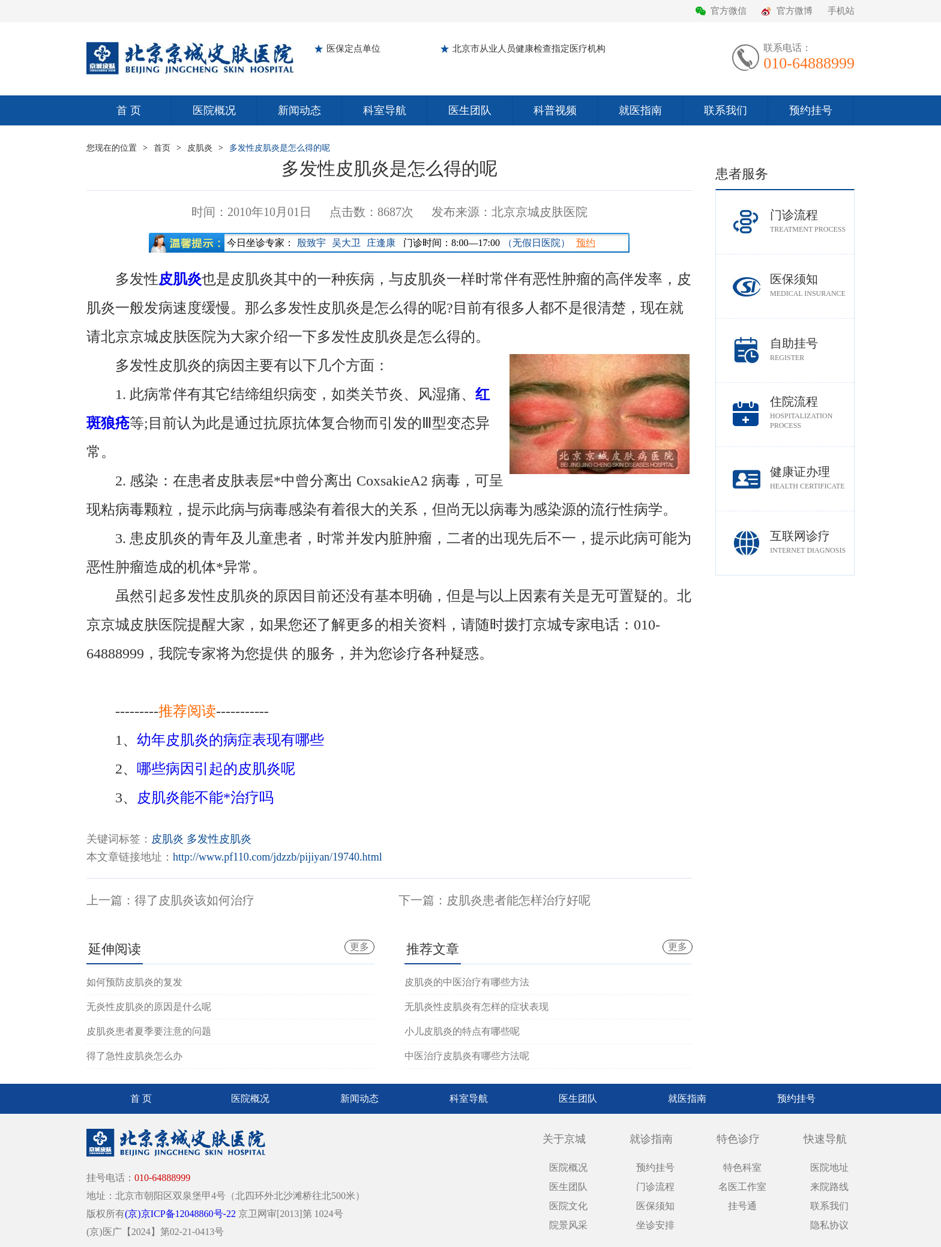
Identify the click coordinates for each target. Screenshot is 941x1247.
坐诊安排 (655, 1225)
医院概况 (214, 110)
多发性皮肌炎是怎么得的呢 (279, 147)
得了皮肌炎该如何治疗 (194, 900)
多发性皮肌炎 (219, 839)
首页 (162, 147)
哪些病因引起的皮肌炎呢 (216, 769)
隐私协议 (829, 1225)
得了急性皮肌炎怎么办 (134, 1056)
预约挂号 (810, 110)
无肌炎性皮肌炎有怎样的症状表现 (476, 1007)
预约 (585, 243)
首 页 (128, 110)
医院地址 (829, 1167)
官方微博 (795, 11)
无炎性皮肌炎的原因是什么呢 (148, 1007)
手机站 (841, 11)
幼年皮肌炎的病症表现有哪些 (230, 740)
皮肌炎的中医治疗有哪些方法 (466, 982)
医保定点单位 (353, 48)
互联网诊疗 (812, 542)
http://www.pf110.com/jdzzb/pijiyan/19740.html (277, 857)
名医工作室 (742, 1187)
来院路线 (829, 1187)
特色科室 (742, 1167)
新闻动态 (299, 110)
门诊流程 (812, 221)
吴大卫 (346, 243)
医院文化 (568, 1206)
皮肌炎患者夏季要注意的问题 (148, 1031)
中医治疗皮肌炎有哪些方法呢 (466, 1056)
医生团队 (470, 110)
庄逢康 (381, 243)
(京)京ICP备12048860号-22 (180, 1214)
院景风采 (568, 1225)
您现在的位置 (111, 147)
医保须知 (812, 285)
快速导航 (825, 1139)
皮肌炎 (199, 147)
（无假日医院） (536, 243)
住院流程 (812, 412)
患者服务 (741, 173)
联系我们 (725, 110)
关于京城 (564, 1139)
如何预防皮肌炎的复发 (134, 982)
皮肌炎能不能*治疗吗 (205, 797)
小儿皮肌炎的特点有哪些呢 (462, 1031)
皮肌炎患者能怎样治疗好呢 (518, 900)
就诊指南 (651, 1139)
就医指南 (640, 110)
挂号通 (742, 1206)
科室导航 (384, 110)
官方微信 (729, 11)
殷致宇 (311, 243)
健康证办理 (812, 478)
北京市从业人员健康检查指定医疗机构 (529, 48)
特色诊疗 (738, 1139)
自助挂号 (812, 349)
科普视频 (555, 110)
